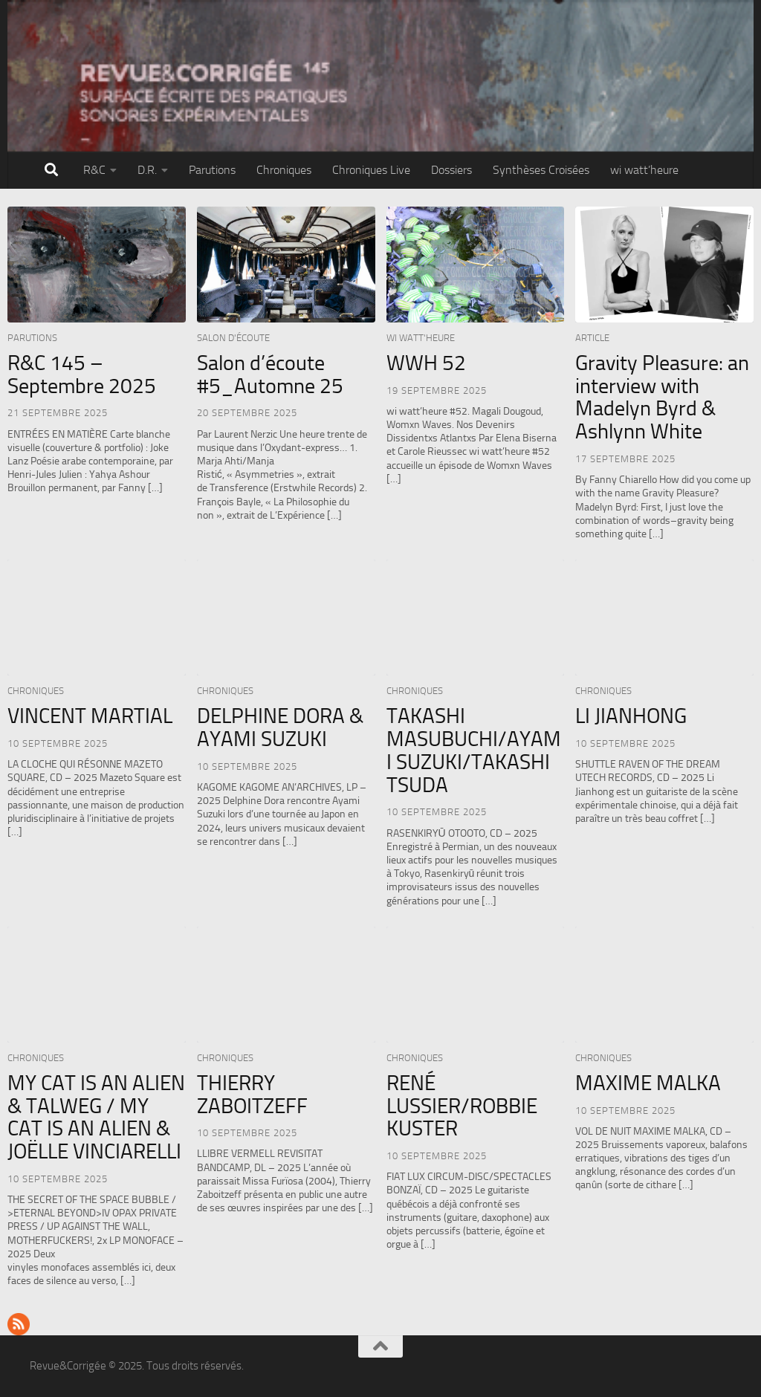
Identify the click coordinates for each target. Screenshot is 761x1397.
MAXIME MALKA (648, 1083)
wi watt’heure (644, 170)
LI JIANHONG (631, 716)
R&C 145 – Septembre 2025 (81, 374)
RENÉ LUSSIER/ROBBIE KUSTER (461, 1106)
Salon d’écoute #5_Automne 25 (270, 374)
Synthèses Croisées (541, 170)
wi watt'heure (420, 337)
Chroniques (283, 170)
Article (592, 337)
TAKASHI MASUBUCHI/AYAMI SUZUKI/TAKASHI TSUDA (473, 750)
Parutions (212, 170)
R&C (94, 170)
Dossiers (451, 170)
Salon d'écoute (233, 337)
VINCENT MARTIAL (89, 716)
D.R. (147, 170)
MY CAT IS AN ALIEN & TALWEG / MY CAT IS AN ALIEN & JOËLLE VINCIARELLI (96, 1117)
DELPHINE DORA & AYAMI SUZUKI (280, 727)
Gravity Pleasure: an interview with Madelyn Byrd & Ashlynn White (662, 397)
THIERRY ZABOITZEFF (252, 1094)
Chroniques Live (371, 170)
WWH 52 (426, 363)
